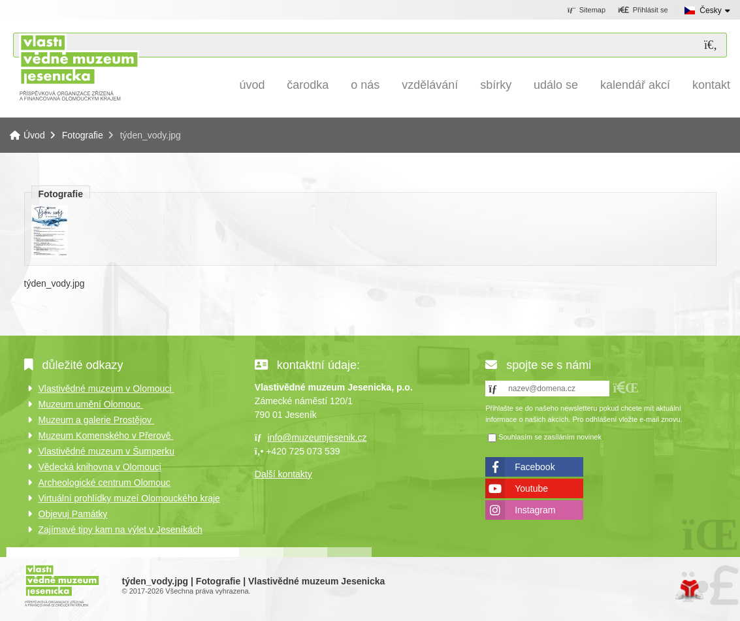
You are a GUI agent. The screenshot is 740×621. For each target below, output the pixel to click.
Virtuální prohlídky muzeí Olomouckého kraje (129, 498)
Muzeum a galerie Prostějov (96, 420)
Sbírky (495, 84)
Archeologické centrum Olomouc (104, 482)
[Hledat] (710, 45)
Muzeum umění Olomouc (91, 404)
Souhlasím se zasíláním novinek (550, 437)
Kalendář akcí (635, 84)
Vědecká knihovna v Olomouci (100, 467)
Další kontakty (283, 474)
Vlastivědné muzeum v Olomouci (106, 388)
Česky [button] (710, 10)
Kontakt (711, 84)
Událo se (556, 84)
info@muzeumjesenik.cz (317, 437)
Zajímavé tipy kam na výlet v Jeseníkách (120, 529)
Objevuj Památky (73, 514)
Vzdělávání (430, 84)
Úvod (78, 67)
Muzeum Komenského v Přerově (106, 435)
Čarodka (308, 84)
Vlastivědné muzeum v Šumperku (107, 451)
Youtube (531, 488)
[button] (643, 10)
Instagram (535, 510)
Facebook (535, 467)
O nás (365, 84)
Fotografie (82, 135)
